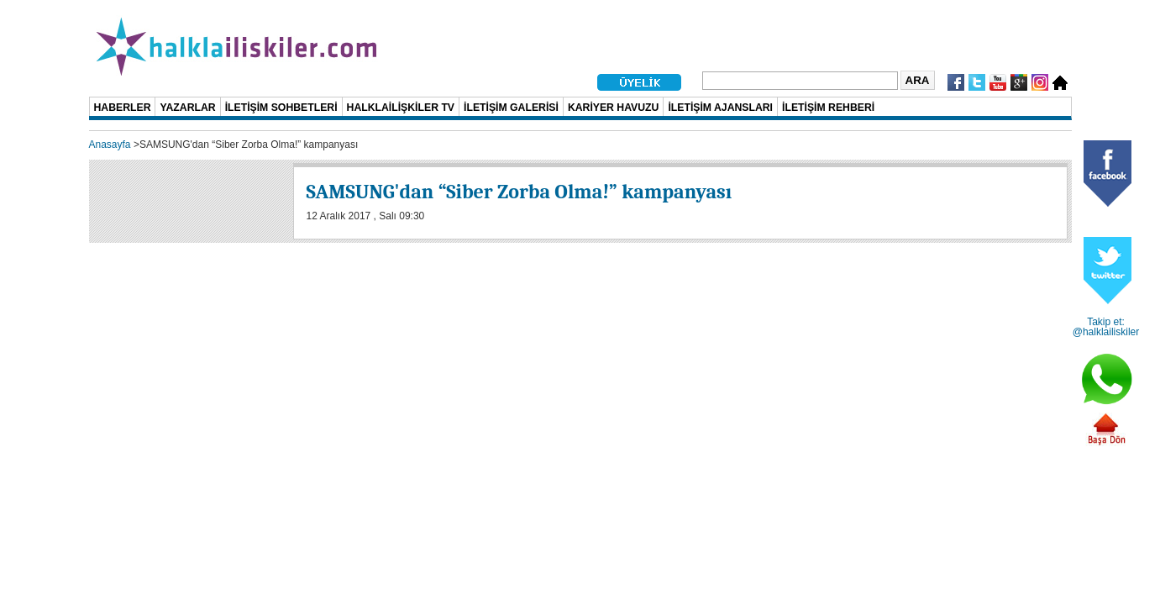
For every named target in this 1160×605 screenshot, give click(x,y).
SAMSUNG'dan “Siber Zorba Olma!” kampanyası (519, 191)
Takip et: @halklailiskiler (1106, 327)
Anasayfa (110, 144)
